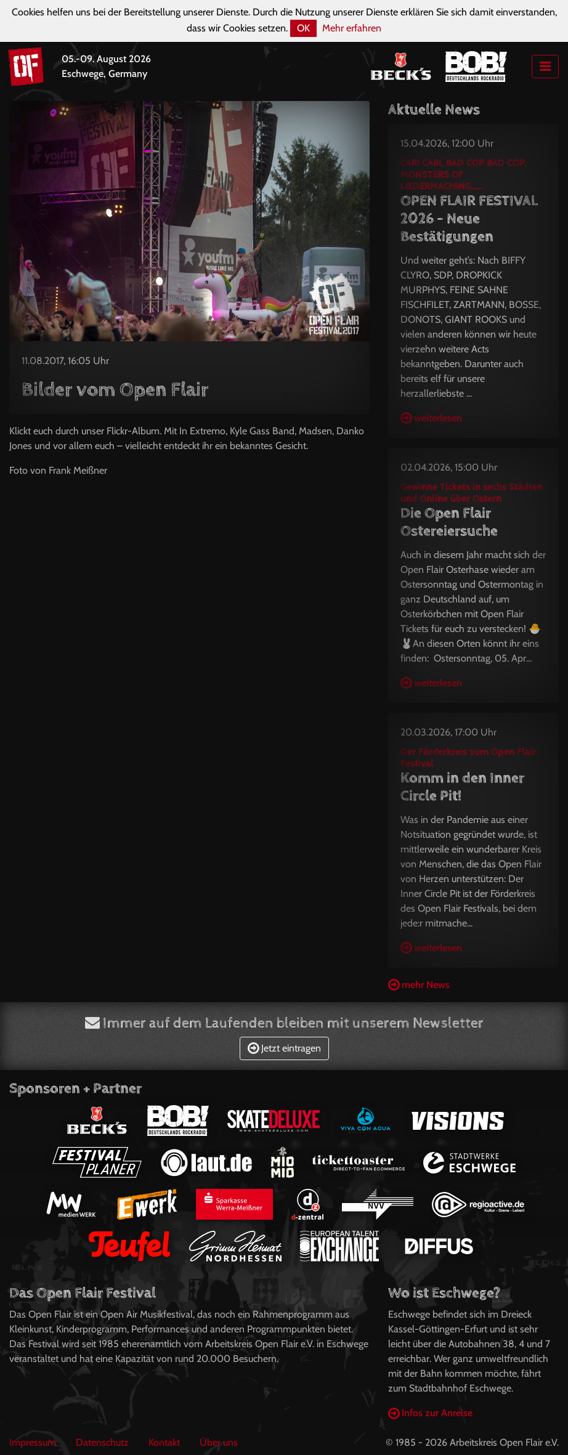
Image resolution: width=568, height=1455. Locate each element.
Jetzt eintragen (284, 1048)
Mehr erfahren (351, 28)
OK (303, 28)
